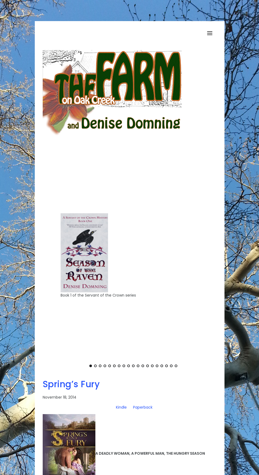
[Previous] (59, 260)
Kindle (121, 407)
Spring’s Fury (71, 384)
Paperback (143, 407)
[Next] (207, 260)
